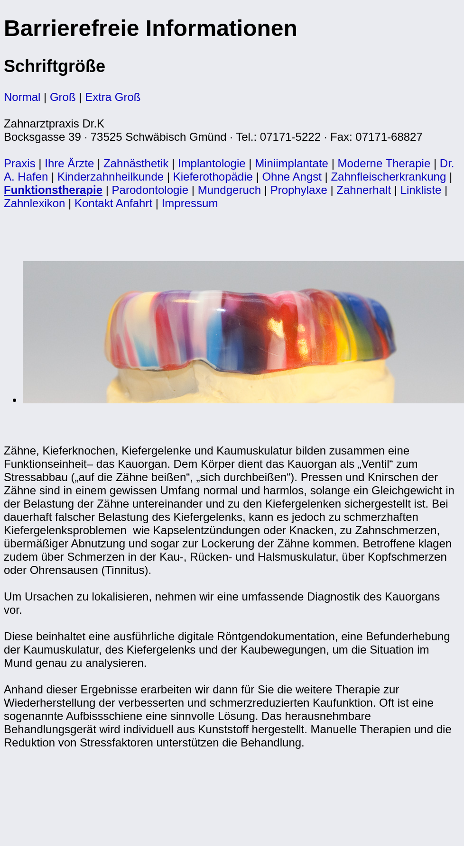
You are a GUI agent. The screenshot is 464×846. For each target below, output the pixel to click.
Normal (22, 97)
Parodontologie (150, 189)
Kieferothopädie (213, 176)
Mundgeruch (229, 189)
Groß (63, 97)
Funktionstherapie (53, 189)
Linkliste (421, 189)
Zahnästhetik (135, 163)
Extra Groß (112, 97)
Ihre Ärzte (69, 163)
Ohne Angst (291, 176)
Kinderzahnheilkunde (110, 176)
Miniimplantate (291, 163)
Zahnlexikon (34, 203)
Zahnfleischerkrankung (388, 176)
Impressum (190, 203)
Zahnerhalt (363, 189)
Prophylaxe (298, 189)
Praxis (20, 163)
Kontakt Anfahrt (113, 203)
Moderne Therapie (384, 163)
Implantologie (212, 163)
